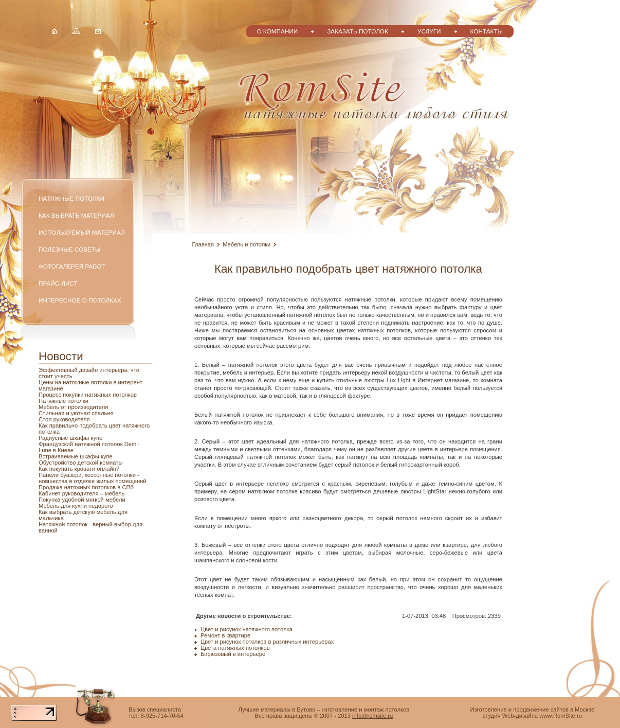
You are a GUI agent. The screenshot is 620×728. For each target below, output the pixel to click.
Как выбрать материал (76, 215)
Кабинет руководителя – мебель (81, 493)
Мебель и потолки (246, 244)
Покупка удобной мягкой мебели (82, 499)
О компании (277, 31)
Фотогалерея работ (72, 266)
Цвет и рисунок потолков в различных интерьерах (267, 641)
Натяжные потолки (71, 198)
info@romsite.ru (372, 716)
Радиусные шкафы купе (70, 438)
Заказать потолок (357, 31)
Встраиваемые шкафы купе (76, 456)
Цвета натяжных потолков (235, 648)
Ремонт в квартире (225, 635)
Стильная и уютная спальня (76, 413)
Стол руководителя (64, 419)
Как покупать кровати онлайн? (79, 469)
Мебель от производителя (73, 407)
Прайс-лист (58, 283)
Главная (203, 244)
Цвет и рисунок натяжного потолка (246, 629)
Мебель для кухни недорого (76, 506)
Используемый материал (82, 232)
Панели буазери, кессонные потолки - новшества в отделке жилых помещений (93, 478)
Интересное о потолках (80, 300)
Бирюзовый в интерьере (232, 654)
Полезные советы (69, 249)
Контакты (486, 31)
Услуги (429, 31)
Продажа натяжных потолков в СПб (86, 487)
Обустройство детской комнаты (80, 462)
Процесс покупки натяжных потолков (88, 395)
